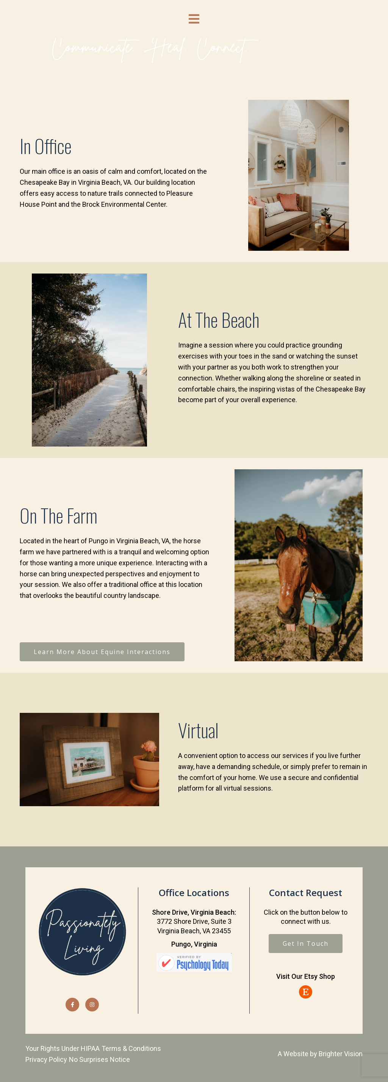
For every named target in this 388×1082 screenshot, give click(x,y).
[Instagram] (92, 1004)
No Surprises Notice (99, 1059)
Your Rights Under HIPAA (62, 1048)
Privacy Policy (46, 1059)
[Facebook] (72, 1004)
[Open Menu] (194, 19)
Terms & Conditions (131, 1048)
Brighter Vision (341, 1054)
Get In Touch (306, 943)
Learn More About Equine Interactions (102, 652)
